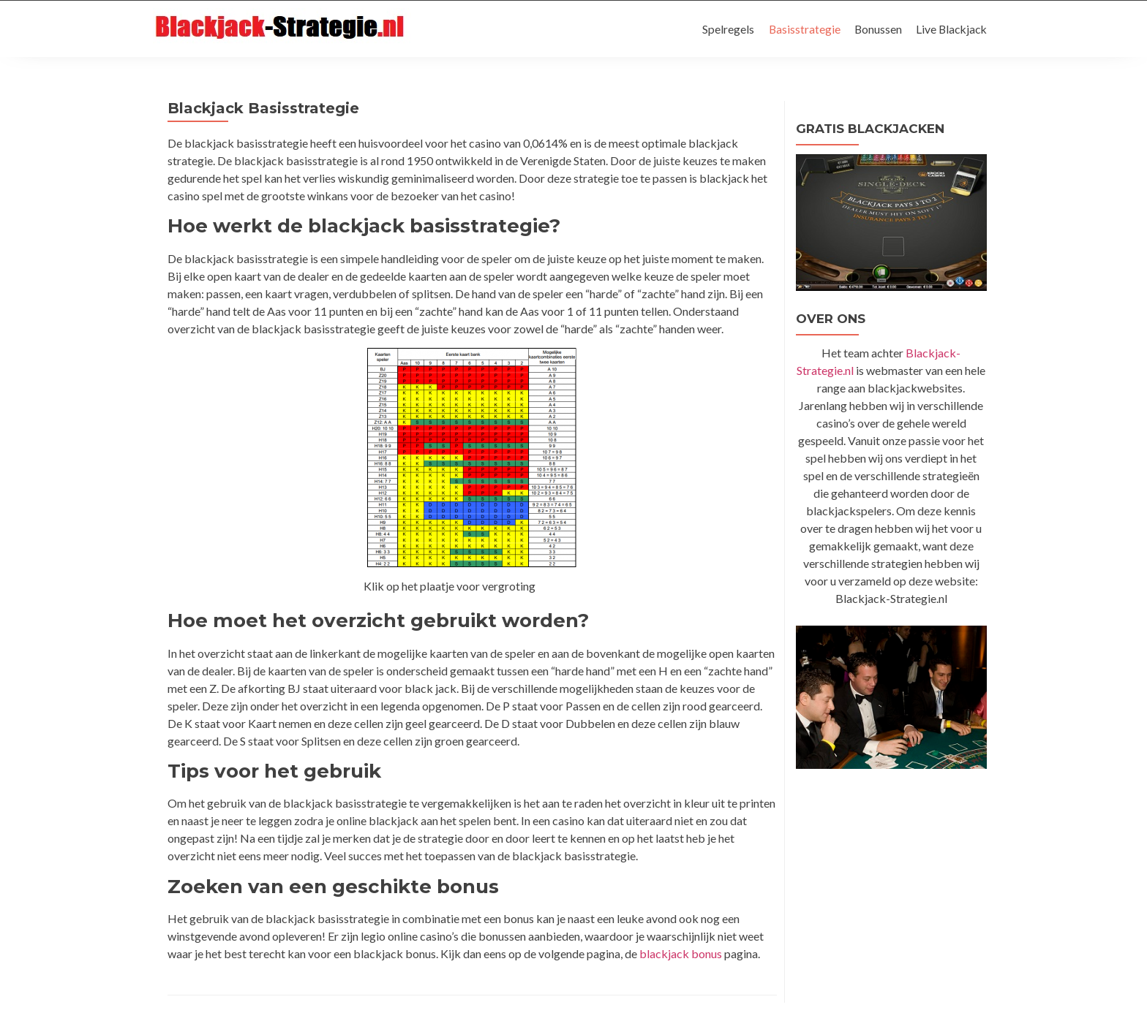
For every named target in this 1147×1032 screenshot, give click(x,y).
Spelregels (723, 29)
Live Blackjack (950, 29)
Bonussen (875, 29)
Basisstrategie (800, 29)
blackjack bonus (680, 953)
